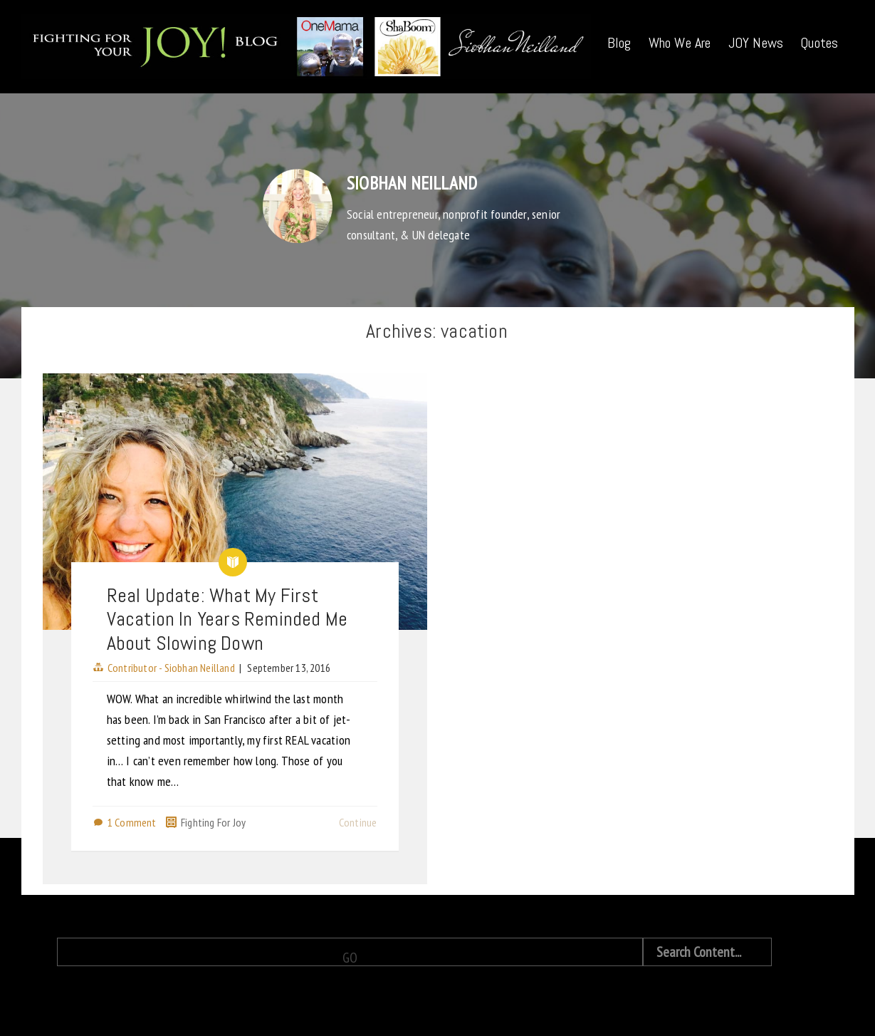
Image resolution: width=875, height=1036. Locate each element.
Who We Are (680, 42)
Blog (619, 42)
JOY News (756, 42)
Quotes (819, 42)
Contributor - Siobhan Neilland (171, 668)
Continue (358, 822)
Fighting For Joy (213, 822)
